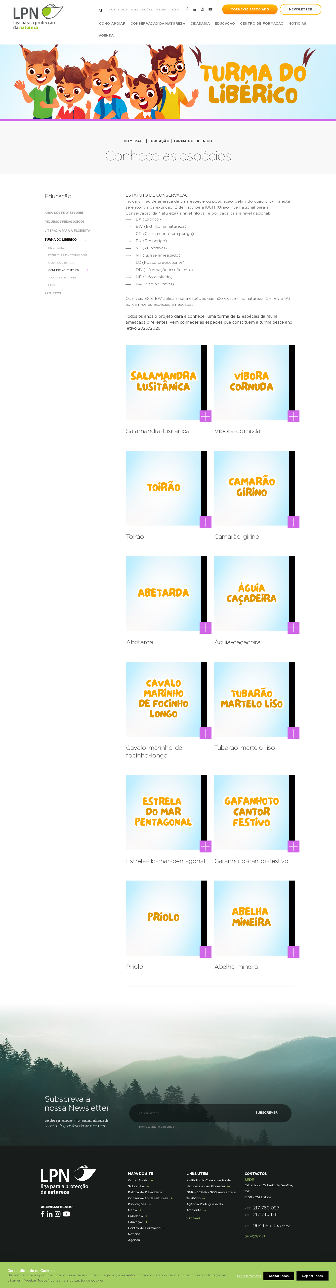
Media (161, 9)
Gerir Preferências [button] (249, 1276)
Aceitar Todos (313, 1276)
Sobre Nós (118, 9)
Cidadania (135, 1213)
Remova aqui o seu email (156, 1124)
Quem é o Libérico (66, 263)
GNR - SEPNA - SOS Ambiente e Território (211, 1193)
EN (176, 9)
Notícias (297, 23)
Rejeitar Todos (279, 1276)
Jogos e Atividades (67, 277)
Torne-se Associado (250, 9)
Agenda (106, 35)
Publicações (142, 9)
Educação (158, 141)
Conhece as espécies (68, 270)
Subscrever (263, 1110)
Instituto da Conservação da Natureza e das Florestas (208, 1181)
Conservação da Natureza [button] (157, 23)
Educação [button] (225, 23)
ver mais (193, 1216)
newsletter (300, 9)
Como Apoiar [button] (112, 23)
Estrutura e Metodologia (72, 255)
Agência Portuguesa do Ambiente (204, 1204)
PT (171, 9)
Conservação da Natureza (148, 1196)
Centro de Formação (262, 23)
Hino (56, 285)
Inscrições (61, 248)
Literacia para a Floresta (72, 230)
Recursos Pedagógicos (69, 221)
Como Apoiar (138, 1178)
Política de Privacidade (145, 1190)
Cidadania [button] (200, 23)
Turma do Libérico (192, 141)
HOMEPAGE (134, 141)
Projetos (57, 293)
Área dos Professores (69, 212)
